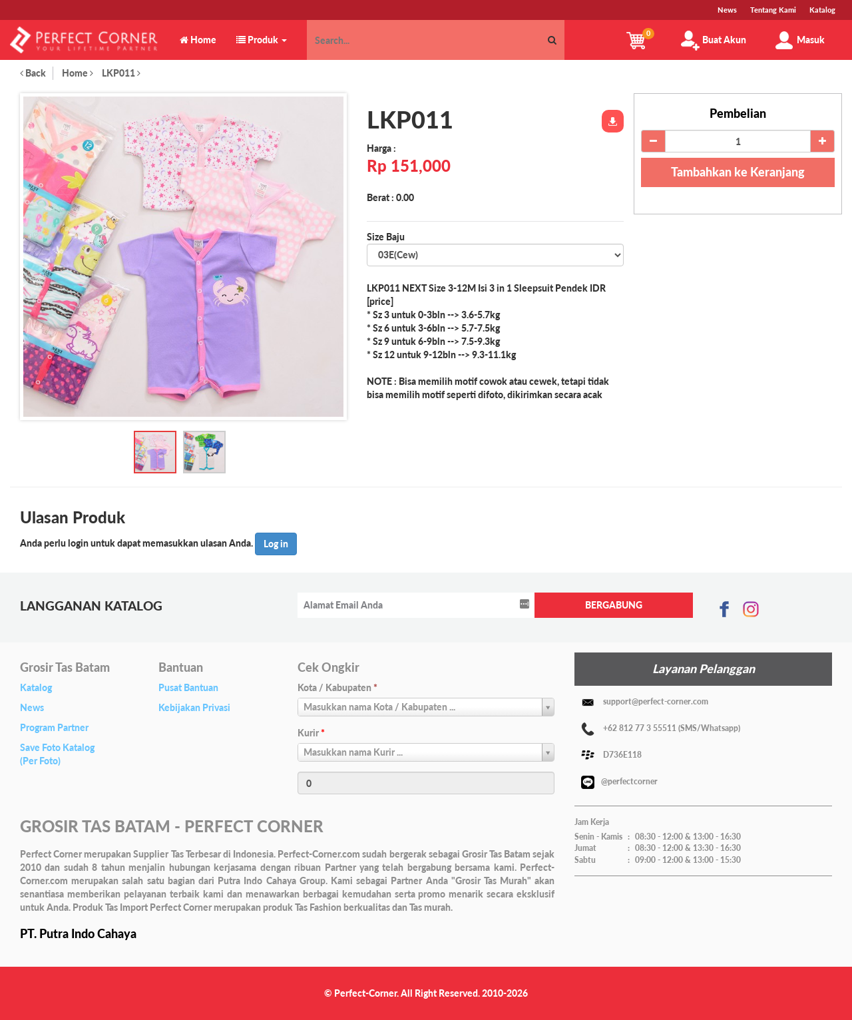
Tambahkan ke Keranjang (738, 171)
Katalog (36, 687)
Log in (276, 543)
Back (33, 73)
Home (77, 73)
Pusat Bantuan (188, 687)
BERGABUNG (613, 605)
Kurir (311, 732)
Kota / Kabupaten (337, 687)
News (32, 707)
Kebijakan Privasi (194, 707)
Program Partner (54, 727)
